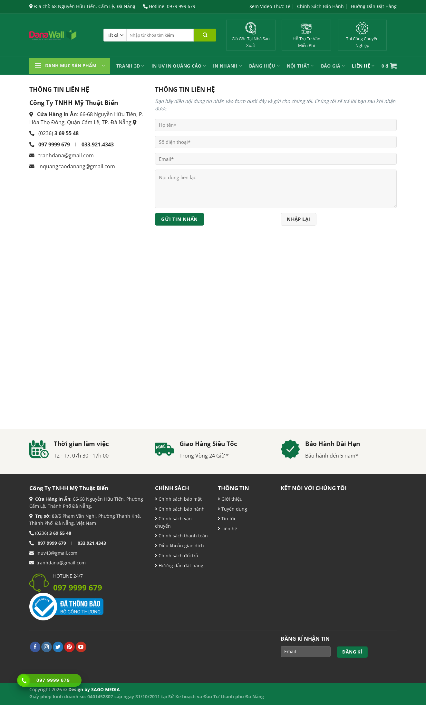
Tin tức (228, 518)
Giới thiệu (231, 499)
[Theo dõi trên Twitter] (58, 647)
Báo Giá (333, 66)
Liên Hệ (363, 66)
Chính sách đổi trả (177, 555)
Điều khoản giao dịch (179, 546)
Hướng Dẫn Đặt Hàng (374, 6)
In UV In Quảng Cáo (178, 66)
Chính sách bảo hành (181, 509)
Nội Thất (300, 66)
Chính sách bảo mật (179, 499)
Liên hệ (228, 528)
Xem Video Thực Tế (269, 6)
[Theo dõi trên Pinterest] (69, 647)
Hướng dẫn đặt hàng (180, 565)
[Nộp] (205, 35)
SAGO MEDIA (105, 689)
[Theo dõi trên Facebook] (35, 647)
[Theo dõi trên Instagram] (46, 647)
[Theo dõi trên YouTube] (81, 647)
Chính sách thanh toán (182, 536)
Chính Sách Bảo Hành (320, 6)
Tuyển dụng (233, 509)
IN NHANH (227, 66)
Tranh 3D (130, 66)
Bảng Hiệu (264, 66)
